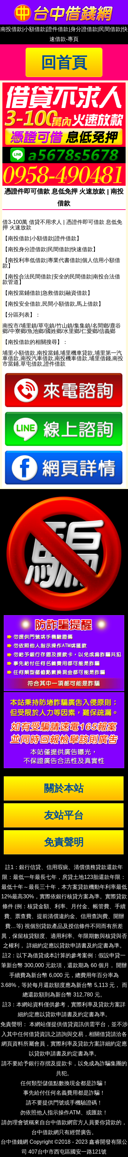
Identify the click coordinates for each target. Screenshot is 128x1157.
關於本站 (64, 788)
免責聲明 (64, 842)
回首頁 (64, 62)
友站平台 (64, 815)
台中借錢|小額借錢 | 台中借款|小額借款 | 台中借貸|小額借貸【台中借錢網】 (64, 12)
